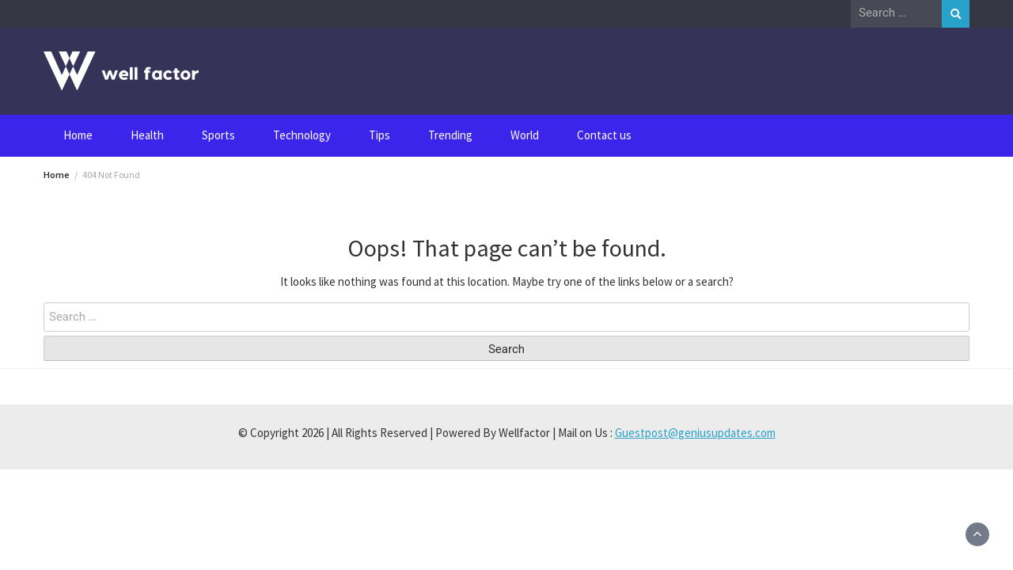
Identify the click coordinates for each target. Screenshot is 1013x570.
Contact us (604, 134)
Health (147, 134)
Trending (450, 134)
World (524, 134)
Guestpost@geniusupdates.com (695, 432)
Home (78, 134)
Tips (379, 134)
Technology (302, 134)
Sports (218, 134)
